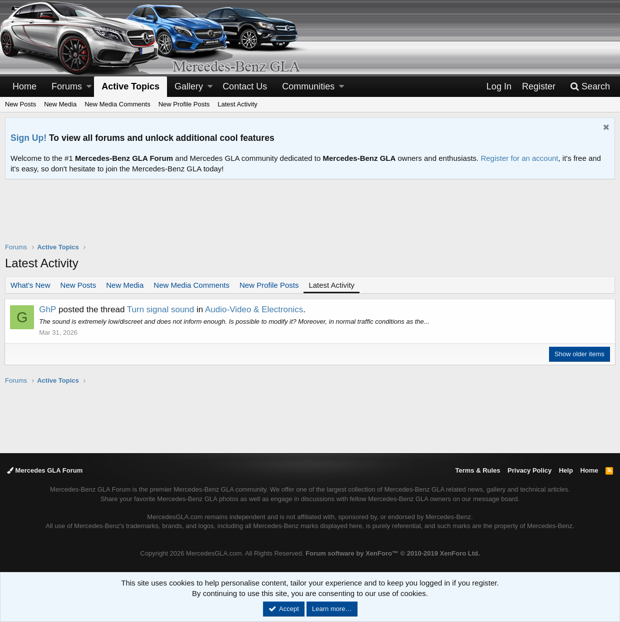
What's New (30, 285)
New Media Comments (117, 104)
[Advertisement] (310, 217)
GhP (48, 309)
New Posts (20, 104)
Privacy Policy (530, 470)
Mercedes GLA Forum (44, 470)
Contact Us (244, 86)
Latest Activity (237, 104)
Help (566, 470)
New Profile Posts (184, 104)
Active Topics (131, 86)
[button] (89, 86)
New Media (60, 104)
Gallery (188, 86)
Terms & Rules (477, 470)
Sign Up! (28, 138)
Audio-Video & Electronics (255, 309)
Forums (67, 86)
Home (24, 86)
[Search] (590, 86)
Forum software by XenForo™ (393, 553)
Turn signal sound (161, 309)
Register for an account (519, 158)
